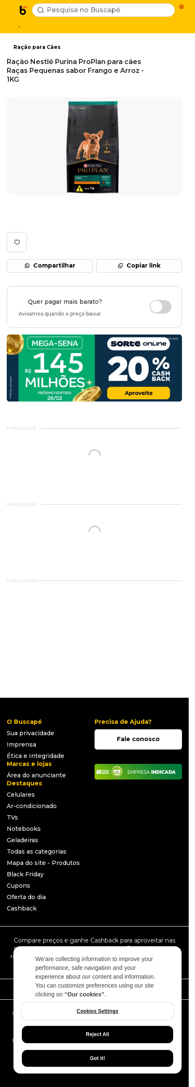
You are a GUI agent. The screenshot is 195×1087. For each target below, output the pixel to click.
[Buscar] (41, 10)
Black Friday (25, 874)
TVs (12, 817)
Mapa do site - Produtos (43, 863)
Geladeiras (22, 840)
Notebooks (24, 829)
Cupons (18, 885)
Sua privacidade (30, 733)
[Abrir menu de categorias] (11, 9)
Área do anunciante (36, 775)
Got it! (97, 1058)
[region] (97, 1010)
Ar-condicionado (32, 806)
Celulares (21, 794)
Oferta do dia (26, 897)
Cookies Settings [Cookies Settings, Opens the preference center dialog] (97, 1011)
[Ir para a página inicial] (23, 10)
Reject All (97, 1034)
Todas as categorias (36, 851)
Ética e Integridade (35, 756)
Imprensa (21, 744)
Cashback (22, 908)
